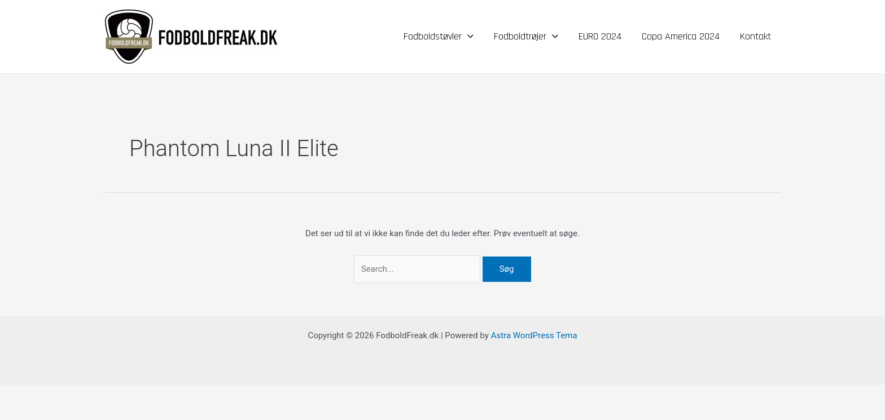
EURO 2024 (600, 36)
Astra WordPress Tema (534, 335)
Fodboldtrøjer (526, 36)
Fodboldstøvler (439, 36)
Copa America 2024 (681, 36)
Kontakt (755, 36)
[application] (468, 36)
